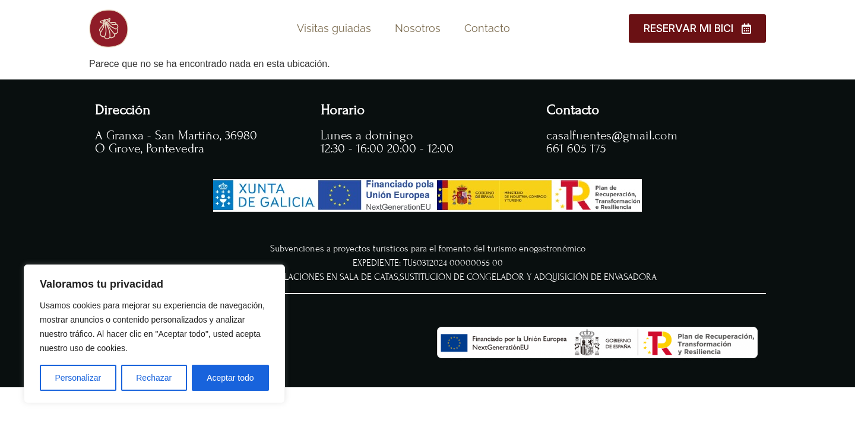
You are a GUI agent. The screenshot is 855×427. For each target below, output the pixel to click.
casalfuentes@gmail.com (611, 135)
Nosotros (418, 28)
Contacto (487, 28)
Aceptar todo (230, 378)
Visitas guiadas (334, 28)
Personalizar (78, 378)
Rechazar (154, 378)
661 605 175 (576, 148)
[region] (154, 334)
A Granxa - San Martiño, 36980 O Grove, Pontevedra (176, 142)
